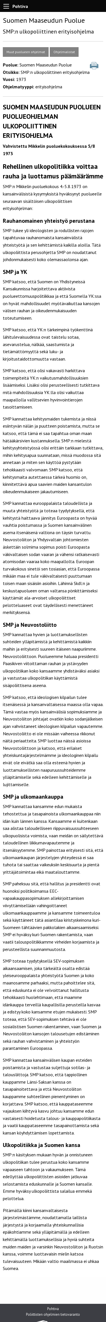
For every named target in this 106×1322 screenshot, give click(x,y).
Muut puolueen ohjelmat (26, 52)
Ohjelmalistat (64, 52)
